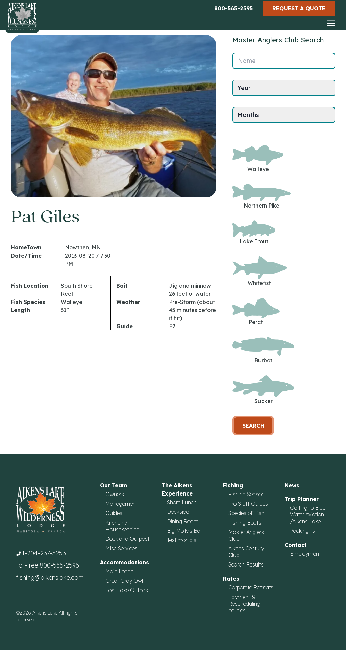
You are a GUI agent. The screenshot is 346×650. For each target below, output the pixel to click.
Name (247, 61)
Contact (296, 544)
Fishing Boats (244, 522)
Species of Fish (246, 513)
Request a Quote (298, 8)
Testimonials (181, 540)
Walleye (257, 158)
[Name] (283, 61)
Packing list (303, 530)
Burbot (263, 350)
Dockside (178, 511)
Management (121, 503)
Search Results (246, 564)
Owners (114, 494)
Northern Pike (261, 196)
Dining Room (182, 521)
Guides (113, 513)
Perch (256, 312)
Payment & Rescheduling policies (244, 604)
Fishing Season (246, 494)
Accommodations (124, 562)
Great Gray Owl (124, 580)
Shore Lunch (182, 502)
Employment (305, 553)
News (292, 485)
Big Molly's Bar (184, 530)
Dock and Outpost (127, 538)
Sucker (263, 390)
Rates (231, 578)
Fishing (233, 485)
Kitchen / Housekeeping (122, 526)
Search (253, 425)
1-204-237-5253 (44, 553)
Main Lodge (119, 571)
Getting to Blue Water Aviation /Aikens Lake (307, 514)
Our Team (113, 485)
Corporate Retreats (250, 587)
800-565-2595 (233, 8)
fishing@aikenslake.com (49, 577)
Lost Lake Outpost (127, 590)
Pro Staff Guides (248, 503)
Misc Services (121, 548)
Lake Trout (253, 232)
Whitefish (259, 271)
